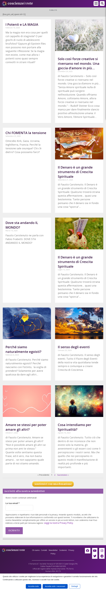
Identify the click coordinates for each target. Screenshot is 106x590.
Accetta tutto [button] (33, 586)
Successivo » (63, 475)
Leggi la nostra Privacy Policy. (57, 523)
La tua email (13, 503)
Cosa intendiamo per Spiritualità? (74, 427)
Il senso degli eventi (74, 347)
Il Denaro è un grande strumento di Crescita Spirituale (75, 172)
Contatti (47, 548)
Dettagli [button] (74, 586)
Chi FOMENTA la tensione (26, 132)
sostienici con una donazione (53, 484)
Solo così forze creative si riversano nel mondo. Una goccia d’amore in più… (78, 63)
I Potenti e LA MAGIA (22, 24)
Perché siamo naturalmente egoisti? (23, 349)
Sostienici (68, 548)
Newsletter (57, 548)
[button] (102, 3)
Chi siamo (37, 548)
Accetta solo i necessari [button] (55, 586)
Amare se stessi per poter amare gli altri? (26, 427)
